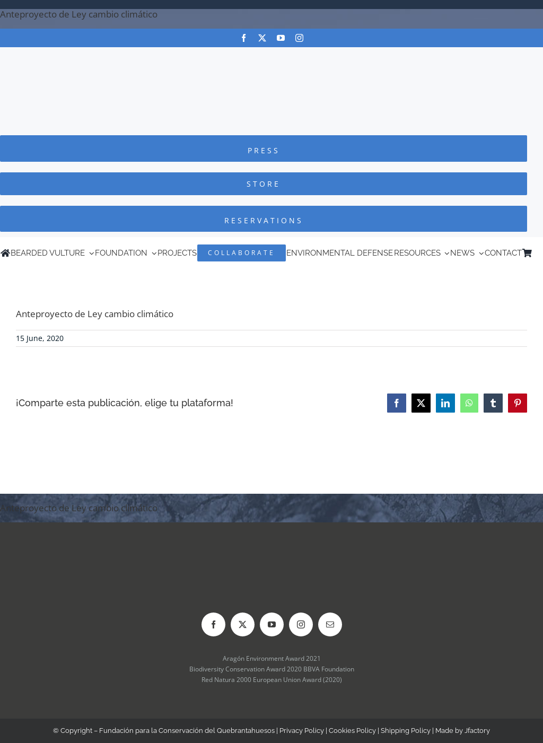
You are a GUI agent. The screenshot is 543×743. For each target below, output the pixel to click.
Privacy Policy (301, 731)
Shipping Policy (406, 731)
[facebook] (244, 38)
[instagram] (299, 38)
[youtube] (281, 38)
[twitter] (262, 38)
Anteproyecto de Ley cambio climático (78, 14)
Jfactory (477, 731)
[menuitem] (537, 253)
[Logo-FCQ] (271, 57)
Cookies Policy (352, 731)
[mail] (330, 624)
